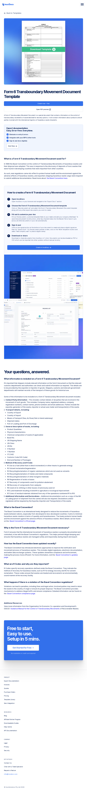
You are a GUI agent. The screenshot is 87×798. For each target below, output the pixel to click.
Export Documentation (11, 681)
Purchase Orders (9, 692)
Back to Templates (12, 13)
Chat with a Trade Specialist (13, 767)
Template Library (9, 699)
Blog (5, 716)
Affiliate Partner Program (12, 719)
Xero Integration (9, 703)
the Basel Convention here (57, 178)
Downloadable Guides (11, 723)
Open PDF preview (43, 109)
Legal (5, 743)
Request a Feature (10, 770)
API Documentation (10, 731)
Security (7, 750)
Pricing (6, 696)
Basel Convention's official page (22, 521)
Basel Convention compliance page (21, 594)
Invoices (7, 685)
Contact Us (8, 763)
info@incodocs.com (10, 774)
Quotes (6, 688)
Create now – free (43, 103)
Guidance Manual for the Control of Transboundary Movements (35, 609)
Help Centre (8, 727)
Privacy (6, 747)
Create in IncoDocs (43, 247)
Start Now (12, 146)
